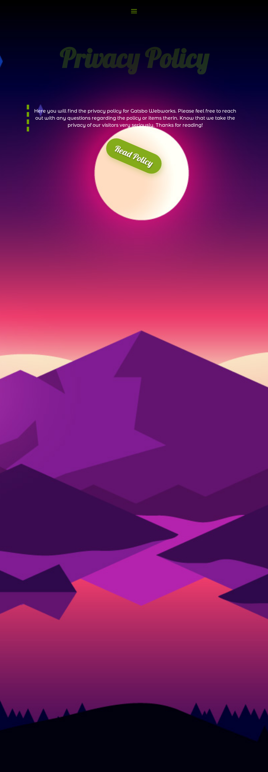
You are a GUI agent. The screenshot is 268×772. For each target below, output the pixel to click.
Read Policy (134, 156)
